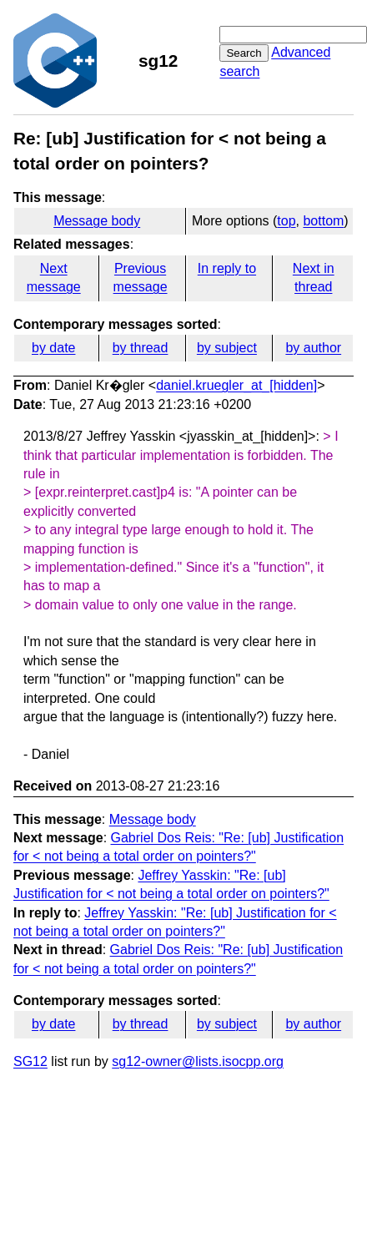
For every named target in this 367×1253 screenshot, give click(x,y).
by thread (140, 348)
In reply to (227, 268)
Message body (96, 221)
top (286, 221)
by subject (227, 348)
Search (243, 53)
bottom (323, 221)
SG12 (30, 1061)
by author (313, 348)
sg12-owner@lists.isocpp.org (198, 1061)
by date (53, 348)
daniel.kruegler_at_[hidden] (236, 385)
